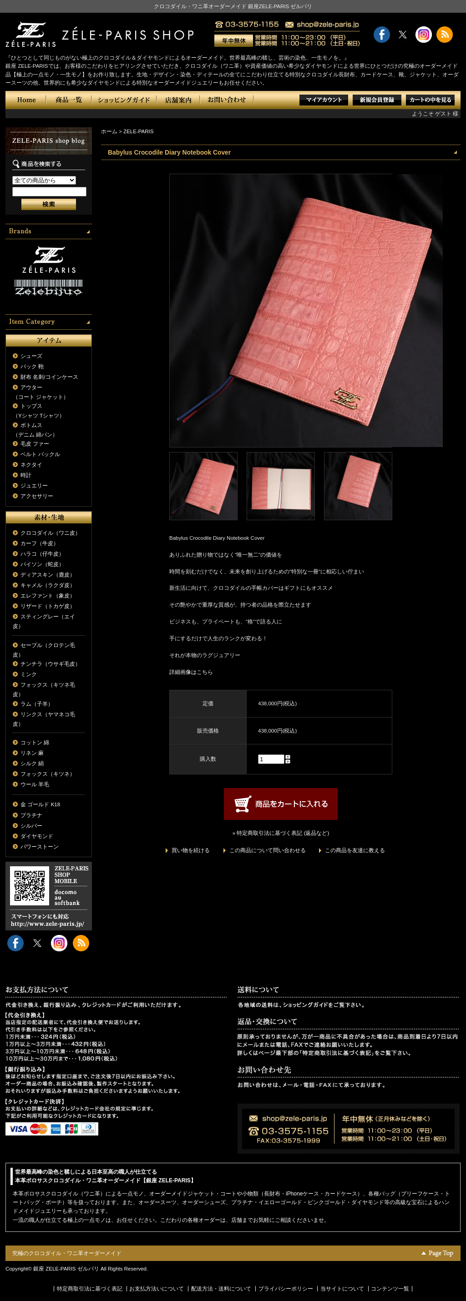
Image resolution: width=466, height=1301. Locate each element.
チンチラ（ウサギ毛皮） (50, 664)
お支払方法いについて (156, 1288)
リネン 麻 (32, 753)
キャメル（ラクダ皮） (47, 585)
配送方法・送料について (221, 1288)
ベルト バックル (40, 454)
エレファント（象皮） (47, 595)
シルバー (31, 826)
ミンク (28, 674)
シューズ (31, 356)
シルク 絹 (32, 763)
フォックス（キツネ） (47, 774)
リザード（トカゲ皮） (47, 606)
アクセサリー (36, 496)
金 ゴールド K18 (40, 804)
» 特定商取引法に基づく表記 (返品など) (281, 833)
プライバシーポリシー (285, 1288)
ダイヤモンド (36, 836)
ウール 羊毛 (34, 784)
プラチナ (31, 815)
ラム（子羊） (36, 704)
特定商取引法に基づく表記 (89, 1288)
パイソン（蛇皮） (42, 564)
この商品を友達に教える (355, 850)
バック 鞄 (32, 366)
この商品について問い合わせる (267, 850)
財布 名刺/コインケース (49, 377)
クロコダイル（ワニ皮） (50, 533)
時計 (25, 475)
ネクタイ (31, 464)
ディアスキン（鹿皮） (47, 575)
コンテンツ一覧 (390, 1288)
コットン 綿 (34, 742)
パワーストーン (39, 846)
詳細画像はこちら (191, 672)
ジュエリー (34, 485)
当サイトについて (342, 1288)
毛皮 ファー (34, 444)
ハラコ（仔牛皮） (42, 554)
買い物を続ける (191, 850)
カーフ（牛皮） (39, 543)
